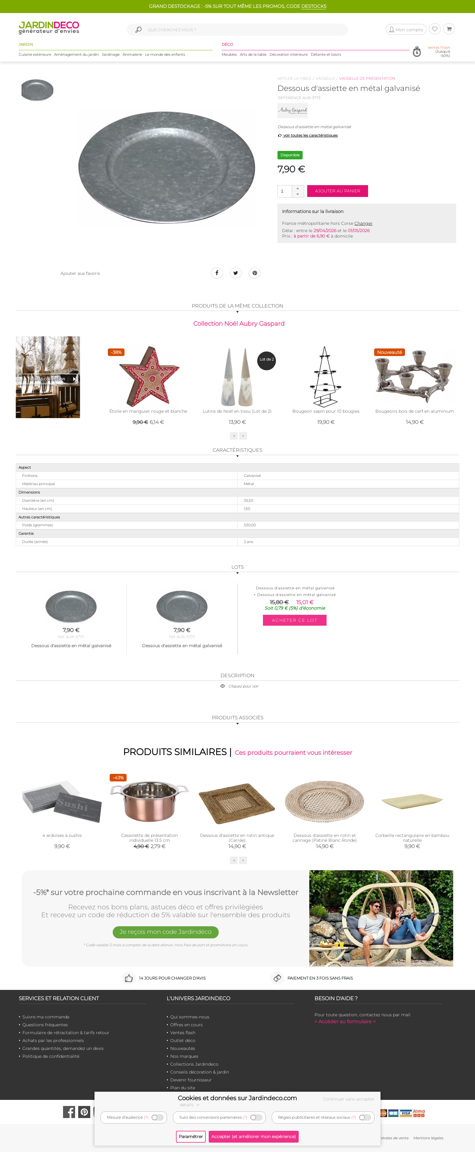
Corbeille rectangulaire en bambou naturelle (412, 838)
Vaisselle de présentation (367, 78)
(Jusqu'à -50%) (438, 51)
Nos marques (184, 1056)
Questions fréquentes (45, 1024)
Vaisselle (325, 78)
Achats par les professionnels (53, 1040)
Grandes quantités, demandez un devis (63, 1048)
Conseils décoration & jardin (199, 1072)
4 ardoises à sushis (62, 835)
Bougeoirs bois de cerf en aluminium (414, 411)
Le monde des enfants (165, 54)
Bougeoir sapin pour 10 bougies (326, 411)
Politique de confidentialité (50, 1056)
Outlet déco (182, 1040)
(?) (146, 1117)
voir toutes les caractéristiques (307, 135)
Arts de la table (253, 54)
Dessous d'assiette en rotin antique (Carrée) (237, 838)
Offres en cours (186, 1024)
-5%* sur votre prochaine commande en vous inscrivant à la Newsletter (165, 892)
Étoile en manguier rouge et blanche (148, 411)
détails (190, 1104)
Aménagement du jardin (76, 54)
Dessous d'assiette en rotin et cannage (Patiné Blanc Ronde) (325, 838)
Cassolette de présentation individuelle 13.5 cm (149, 838)
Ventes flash (182, 1032)
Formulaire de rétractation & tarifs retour (65, 1032)
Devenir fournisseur (191, 1080)
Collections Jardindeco (194, 1064)
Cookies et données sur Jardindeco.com (237, 1098)
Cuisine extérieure (35, 54)
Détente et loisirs (326, 54)
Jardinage (111, 54)
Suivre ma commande (45, 1017)
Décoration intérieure (289, 54)
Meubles (229, 54)
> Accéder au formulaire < (345, 1021)
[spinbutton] (290, 191)
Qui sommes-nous (189, 1017)
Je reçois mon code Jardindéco (165, 931)
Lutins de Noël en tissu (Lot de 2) (237, 411)
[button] (298, 188)
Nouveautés (182, 1048)
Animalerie (132, 54)
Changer (363, 223)
